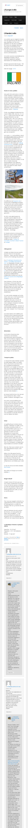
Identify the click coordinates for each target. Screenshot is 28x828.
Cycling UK (16, 239)
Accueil (5, 17)
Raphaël (5, 538)
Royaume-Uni (16, 201)
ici (4, 270)
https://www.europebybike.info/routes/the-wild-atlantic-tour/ (14, 762)
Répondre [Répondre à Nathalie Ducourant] (8, 578)
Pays (16, 17)
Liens (11, 23)
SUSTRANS (7, 240)
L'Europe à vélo (10, 9)
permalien (6, 540)
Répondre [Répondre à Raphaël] (10, 672)
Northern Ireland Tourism (16, 240)
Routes (11, 17)
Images (20, 20)
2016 (14, 68)
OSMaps (7, 242)
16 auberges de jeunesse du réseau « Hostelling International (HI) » (13, 261)
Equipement (6, 20)
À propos (16, 23)
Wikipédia (15, 109)
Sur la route (14, 20)
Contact (6, 23)
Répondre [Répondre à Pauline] (8, 712)
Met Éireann (7, 467)
